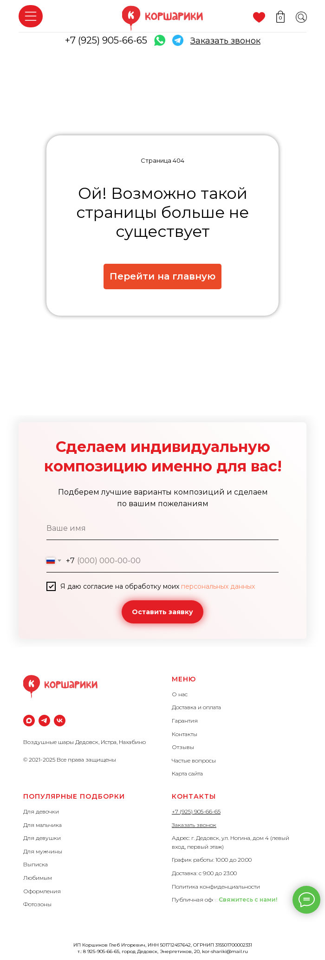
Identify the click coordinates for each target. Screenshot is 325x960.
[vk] (59, 720)
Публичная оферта (198, 899)
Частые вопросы (194, 760)
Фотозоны (37, 904)
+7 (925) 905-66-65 (106, 40)
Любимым (37, 877)
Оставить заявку (162, 612)
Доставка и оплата (196, 707)
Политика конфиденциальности (216, 886)
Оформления (42, 891)
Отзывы (183, 747)
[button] (225, 41)
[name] (162, 528)
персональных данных (218, 586)
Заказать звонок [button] (194, 824)
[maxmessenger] (29, 720)
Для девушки (42, 837)
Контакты (184, 734)
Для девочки (41, 811)
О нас (180, 694)
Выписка (35, 864)
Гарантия (185, 720)
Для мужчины (42, 851)
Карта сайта (187, 773)
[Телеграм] (44, 720)
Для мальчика (42, 824)
